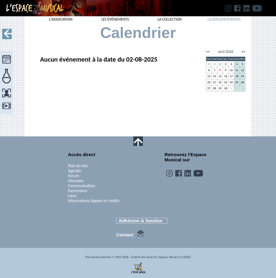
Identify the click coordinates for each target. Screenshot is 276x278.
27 (208, 88)
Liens (72, 195)
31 (214, 64)
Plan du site (78, 165)
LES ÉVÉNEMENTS (115, 19)
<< (208, 51)
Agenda (74, 170)
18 (236, 76)
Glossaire (76, 180)
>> (243, 51)
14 (214, 76)
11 (236, 70)
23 (225, 82)
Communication (81, 185)
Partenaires (77, 190)
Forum (73, 175)
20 (208, 82)
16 (225, 76)
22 (220, 82)
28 (214, 88)
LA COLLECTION (169, 19)
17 (231, 76)
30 (208, 64)
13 (208, 76)
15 (220, 76)
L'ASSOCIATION (60, 19)
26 (242, 82)
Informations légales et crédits (93, 200)
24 (231, 82)
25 (236, 82)
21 (214, 82)
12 (242, 70)
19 (242, 76)
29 (220, 88)
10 (231, 70)
